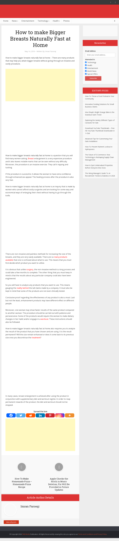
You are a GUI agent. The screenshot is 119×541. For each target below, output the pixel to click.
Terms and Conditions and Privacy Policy (92, 534)
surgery (29, 269)
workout (44, 319)
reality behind (23, 288)
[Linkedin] (40, 415)
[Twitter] (20, 415)
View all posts (11, 522)
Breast (31, 158)
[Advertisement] (40, 85)
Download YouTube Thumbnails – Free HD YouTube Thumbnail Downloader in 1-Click (100, 130)
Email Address (90, 51)
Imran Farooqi (50, 51)
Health (56, 21)
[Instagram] (59, 415)
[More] (69, 415)
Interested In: (90, 59)
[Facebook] (11, 415)
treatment (36, 337)
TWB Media (26, 534)
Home (5, 21)
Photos (66, 21)
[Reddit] (30, 415)
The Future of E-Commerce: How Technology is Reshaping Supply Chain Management (99, 157)
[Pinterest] (50, 415)
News (14, 21)
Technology (43, 21)
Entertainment (27, 21)
